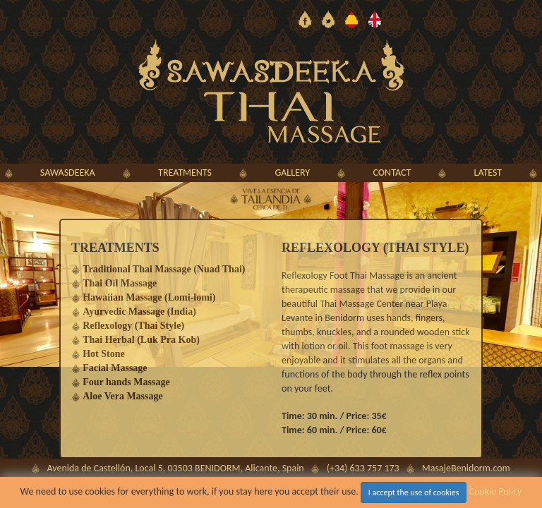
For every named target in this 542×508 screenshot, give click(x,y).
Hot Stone (104, 354)
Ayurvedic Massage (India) (139, 311)
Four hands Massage (126, 382)
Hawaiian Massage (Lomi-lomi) (149, 297)
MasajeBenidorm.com (466, 468)
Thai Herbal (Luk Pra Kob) (141, 339)
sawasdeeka (67, 173)
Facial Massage (115, 368)
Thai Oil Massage (120, 283)
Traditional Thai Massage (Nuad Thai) (164, 269)
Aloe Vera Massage (123, 396)
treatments (185, 173)
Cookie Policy (495, 491)
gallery (292, 173)
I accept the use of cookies (413, 492)
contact (392, 173)
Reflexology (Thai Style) (133, 325)
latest (488, 173)
